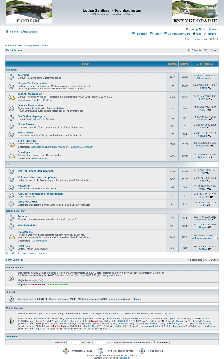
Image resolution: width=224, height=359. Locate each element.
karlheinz (202, 157)
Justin (203, 127)
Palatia (205, 318)
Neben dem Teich (15, 211)
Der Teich (11, 69)
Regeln (155, 34)
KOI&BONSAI (111, 318)
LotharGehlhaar (58, 326)
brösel (39, 321)
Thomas (180, 321)
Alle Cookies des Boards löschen (20, 253)
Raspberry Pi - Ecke (42, 100)
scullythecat (210, 326)
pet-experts (176, 318)
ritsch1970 (66, 321)
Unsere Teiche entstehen (32, 83)
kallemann (172, 323)
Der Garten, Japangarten (32, 116)
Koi (8, 164)
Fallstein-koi (203, 78)
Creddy (117, 326)
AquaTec (40, 328)
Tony (114, 323)
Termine (23, 216)
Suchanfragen (49, 147)
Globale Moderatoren (57, 284)
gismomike (180, 326)
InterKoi (90, 323)
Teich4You (203, 99)
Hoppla (203, 227)
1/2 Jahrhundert (203, 219)
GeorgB (200, 323)
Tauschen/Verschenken (81, 147)
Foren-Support (39, 158)
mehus (67, 328)
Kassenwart (40, 318)
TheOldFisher (203, 145)
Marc (39, 323)
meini (203, 205)
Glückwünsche (39, 240)
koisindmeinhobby (75, 318)
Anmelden (12, 31)
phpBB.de (125, 358)
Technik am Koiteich (30, 94)
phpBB (101, 355)
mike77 (202, 110)
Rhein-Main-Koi (148, 326)
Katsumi (207, 321)
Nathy (203, 180)
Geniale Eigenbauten (30, 105)
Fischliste (210, 34)
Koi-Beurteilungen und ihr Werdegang (40, 193)
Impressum (139, 34)
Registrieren (29, 31)
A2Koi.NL (90, 326)
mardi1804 (202, 119)
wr (90, 328)
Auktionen (63, 147)
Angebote (36, 147)
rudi (203, 172)
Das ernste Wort (27, 202)
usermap (191, 29)
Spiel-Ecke (24, 246)
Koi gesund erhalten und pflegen (37, 177)
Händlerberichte (27, 225)
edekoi (63, 323)
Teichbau (23, 75)
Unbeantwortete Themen (18, 45)
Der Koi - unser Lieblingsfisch (36, 171)
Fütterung (24, 185)
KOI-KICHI (124, 321)
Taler (197, 34)
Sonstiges (24, 152)
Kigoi (28, 326)
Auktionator (144, 318)
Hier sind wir (25, 132)
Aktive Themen (40, 45)
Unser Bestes (26, 124)
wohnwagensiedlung (202, 238)
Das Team (42, 253)
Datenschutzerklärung (177, 34)
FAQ (202, 29)
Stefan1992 (203, 197)
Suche (213, 29)
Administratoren (37, 284)
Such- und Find (27, 140)
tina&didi (202, 135)
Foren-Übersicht (14, 50)
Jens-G (137, 299)
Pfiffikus (203, 87)
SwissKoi (95, 321)
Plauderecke (25, 232)
